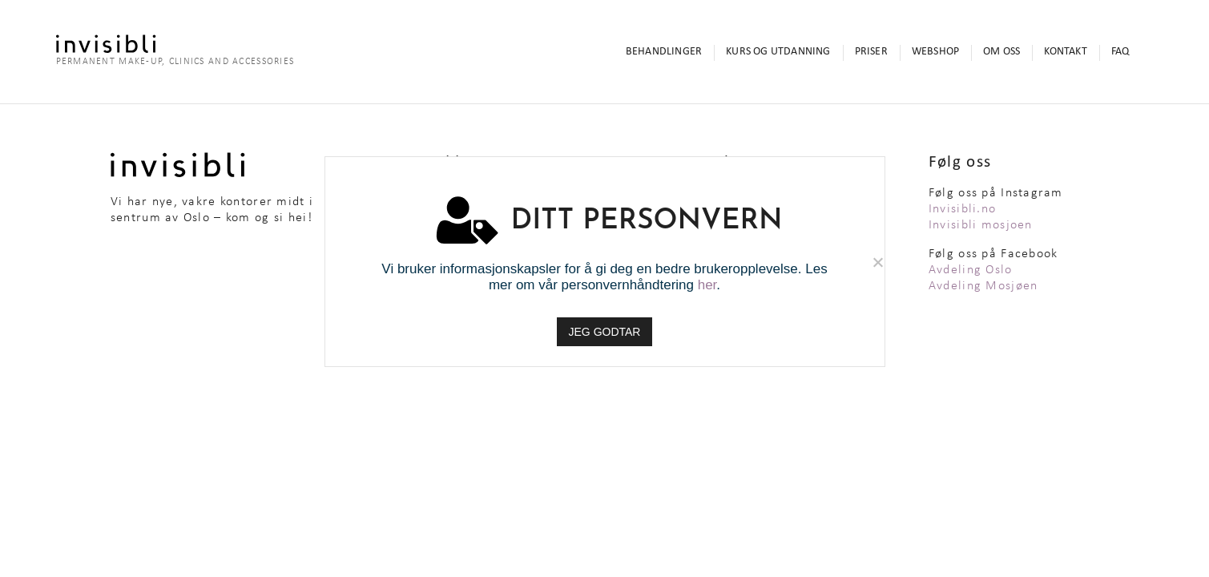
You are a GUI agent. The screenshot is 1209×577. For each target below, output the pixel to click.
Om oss (1001, 52)
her (707, 285)
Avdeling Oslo (971, 270)
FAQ (1120, 52)
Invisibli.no (962, 209)
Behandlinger (664, 52)
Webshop (935, 52)
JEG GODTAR (605, 331)
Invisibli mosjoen (981, 225)
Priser (871, 52)
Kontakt (1065, 52)
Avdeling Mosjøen (983, 286)
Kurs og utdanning (778, 52)
